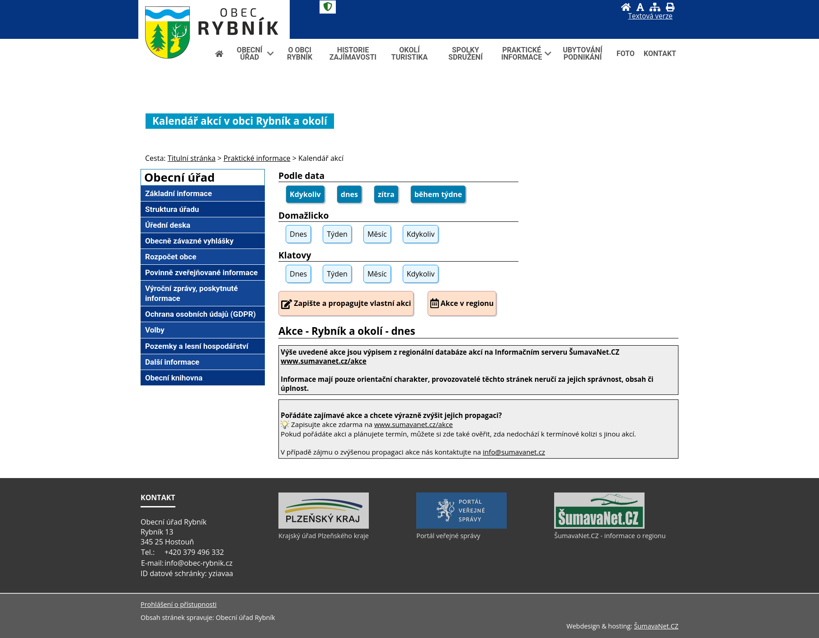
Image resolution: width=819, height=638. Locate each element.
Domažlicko (303, 215)
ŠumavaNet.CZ (656, 626)
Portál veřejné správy (448, 535)
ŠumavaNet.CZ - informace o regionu (609, 535)
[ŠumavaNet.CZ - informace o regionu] (599, 526)
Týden (337, 234)
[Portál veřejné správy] (461, 526)
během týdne (438, 194)
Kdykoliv (305, 194)
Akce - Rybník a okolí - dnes (346, 331)
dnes (349, 194)
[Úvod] (626, 7)
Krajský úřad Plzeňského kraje (323, 535)
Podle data (301, 175)
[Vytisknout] (670, 7)
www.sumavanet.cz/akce (413, 424)
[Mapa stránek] (655, 7)
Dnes (298, 234)
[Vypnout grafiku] (640, 7)
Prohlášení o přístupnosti (179, 604)
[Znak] (328, 7)
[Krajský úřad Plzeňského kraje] (323, 526)
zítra (386, 194)
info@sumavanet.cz (514, 451)
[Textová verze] (650, 16)
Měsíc (377, 234)
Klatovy (294, 255)
